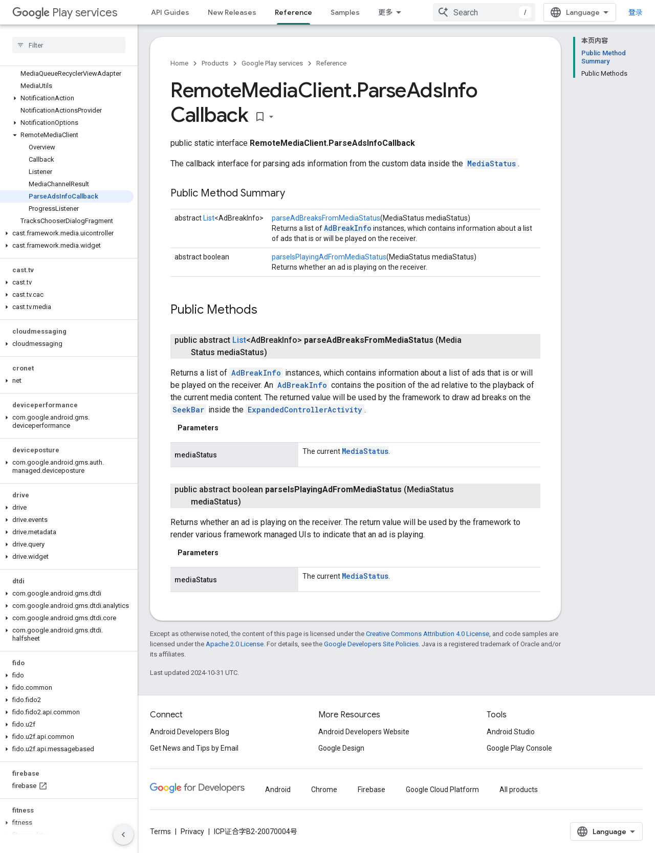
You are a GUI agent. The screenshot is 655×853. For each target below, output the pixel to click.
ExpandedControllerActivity (305, 409)
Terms (160, 831)
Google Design (341, 748)
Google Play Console (519, 748)
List (208, 218)
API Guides (170, 12)
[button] (67, 98)
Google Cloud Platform (442, 789)
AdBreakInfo (348, 228)
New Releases (232, 12)
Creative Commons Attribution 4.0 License (427, 634)
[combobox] (484, 12)
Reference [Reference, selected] (293, 12)
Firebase (371, 789)
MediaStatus (491, 163)
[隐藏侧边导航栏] (123, 834)
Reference (331, 63)
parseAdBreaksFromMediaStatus (326, 218)
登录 (635, 12)
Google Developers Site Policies (371, 644)
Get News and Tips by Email (194, 748)
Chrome (324, 789)
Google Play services (272, 63)
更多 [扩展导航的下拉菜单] (385, 12)
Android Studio (511, 732)
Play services (64, 12)
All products (518, 789)
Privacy (192, 831)
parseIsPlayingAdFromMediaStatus (329, 257)
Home (179, 63)
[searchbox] (68, 45)
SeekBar (188, 409)
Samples (345, 12)
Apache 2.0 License (235, 644)
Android (278, 789)
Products (215, 63)
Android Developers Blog (189, 732)
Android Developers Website (363, 732)
